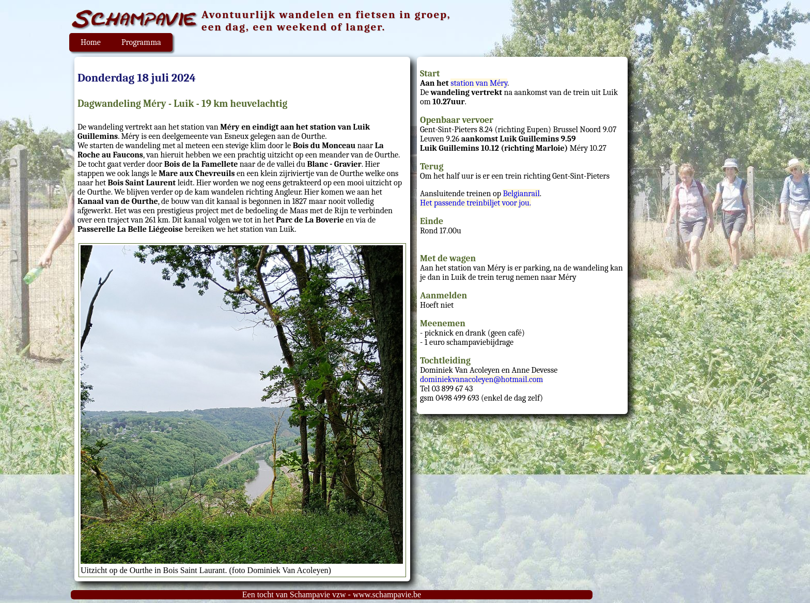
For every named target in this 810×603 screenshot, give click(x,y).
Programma (141, 42)
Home (91, 42)
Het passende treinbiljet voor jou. (475, 203)
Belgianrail (521, 193)
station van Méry (478, 83)
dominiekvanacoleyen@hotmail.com (481, 379)
